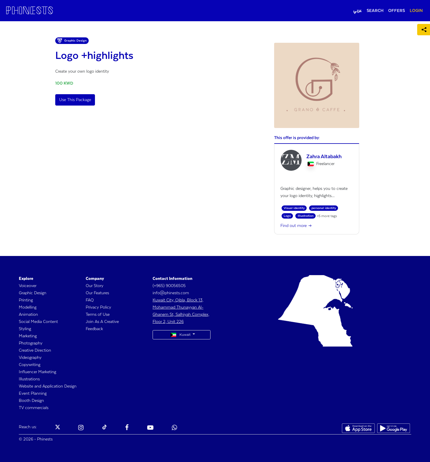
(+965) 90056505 (169, 285)
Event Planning (33, 393)
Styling (25, 329)
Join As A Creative (102, 321)
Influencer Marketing (37, 372)
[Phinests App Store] (358, 428)
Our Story (94, 285)
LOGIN (416, 10)
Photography (30, 343)
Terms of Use (98, 314)
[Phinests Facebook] (127, 428)
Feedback (94, 329)
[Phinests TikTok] (104, 428)
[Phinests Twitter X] (57, 428)
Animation (28, 314)
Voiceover (27, 285)
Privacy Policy (98, 307)
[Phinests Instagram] (81, 428)
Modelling (27, 307)
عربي (357, 10)
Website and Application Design (47, 386)
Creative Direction (35, 350)
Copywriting (29, 364)
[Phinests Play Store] (393, 428)
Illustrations (29, 379)
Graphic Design (32, 293)
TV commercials (33, 407)
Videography (30, 357)
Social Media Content (38, 321)
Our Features (97, 293)
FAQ (90, 300)
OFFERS (396, 10)
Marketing (28, 336)
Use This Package (75, 99)
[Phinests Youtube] (150, 428)
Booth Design (31, 400)
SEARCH (375, 10)
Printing (26, 300)
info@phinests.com (171, 293)
